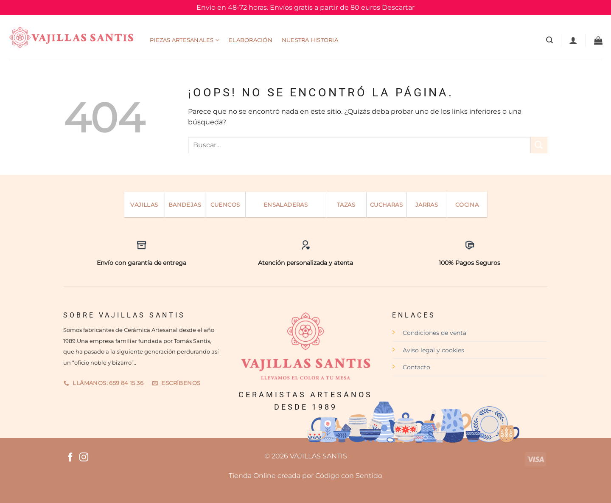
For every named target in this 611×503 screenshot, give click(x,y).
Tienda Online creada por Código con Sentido (305, 476)
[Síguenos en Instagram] (83, 458)
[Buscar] (549, 40)
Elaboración (250, 40)
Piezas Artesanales (184, 40)
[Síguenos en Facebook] (70, 458)
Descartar (398, 7)
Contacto (416, 367)
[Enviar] (538, 145)
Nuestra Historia (310, 40)
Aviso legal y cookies (433, 350)
